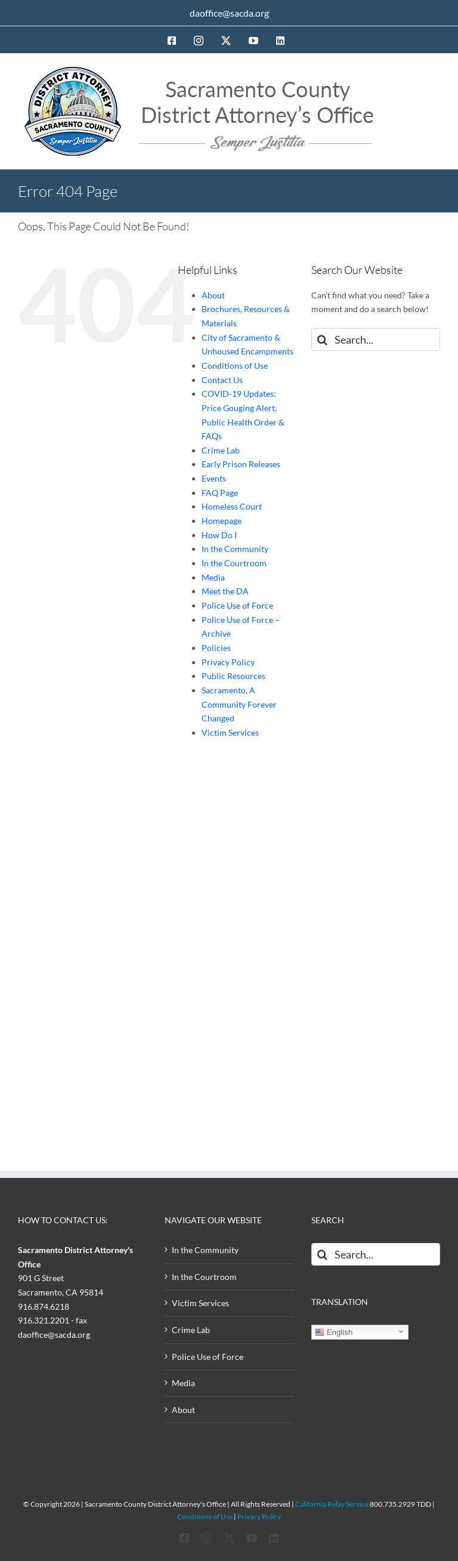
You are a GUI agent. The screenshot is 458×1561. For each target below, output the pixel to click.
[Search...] (375, 339)
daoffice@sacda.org (229, 12)
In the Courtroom (234, 563)
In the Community (235, 549)
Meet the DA (225, 591)
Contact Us (222, 380)
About (213, 295)
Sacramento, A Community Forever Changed (239, 704)
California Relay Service (332, 1504)
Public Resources (233, 676)
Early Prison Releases (241, 464)
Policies (216, 648)
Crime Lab (221, 450)
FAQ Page (220, 493)
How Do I (219, 535)
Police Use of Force (237, 605)
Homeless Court (232, 506)
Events (214, 478)
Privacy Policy (228, 662)
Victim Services (230, 732)
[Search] (322, 339)
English (333, 1332)
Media (213, 577)
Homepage (222, 521)
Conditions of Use (235, 365)
